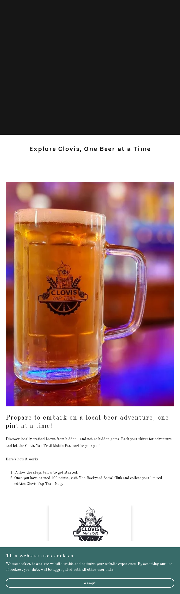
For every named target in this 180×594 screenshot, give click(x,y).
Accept (90, 582)
